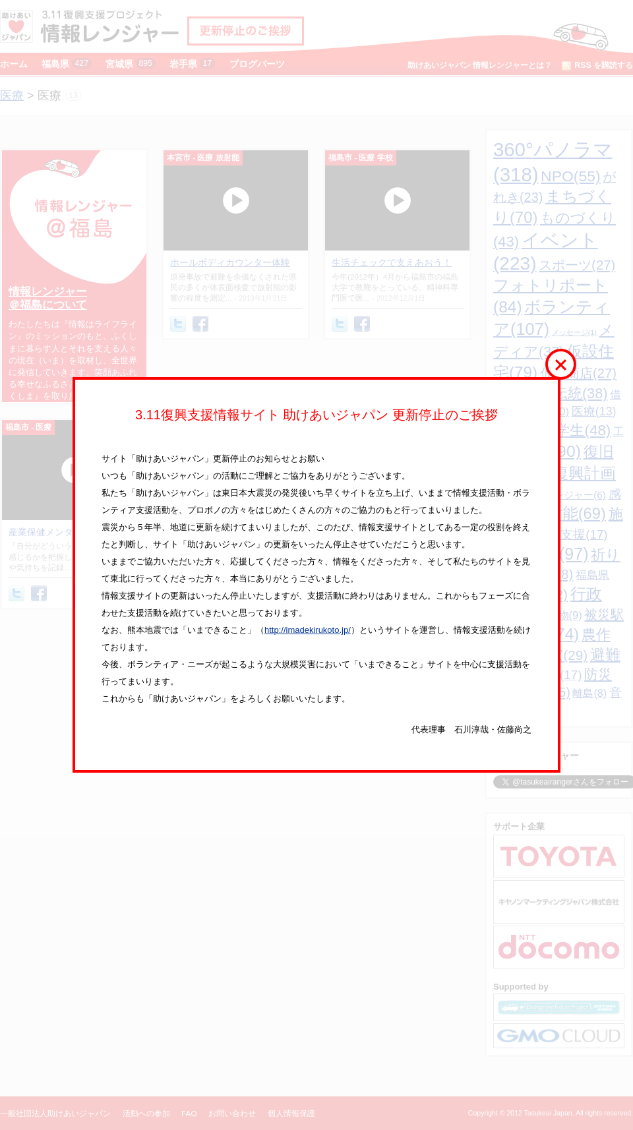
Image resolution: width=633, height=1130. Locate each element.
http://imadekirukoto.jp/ (307, 630)
